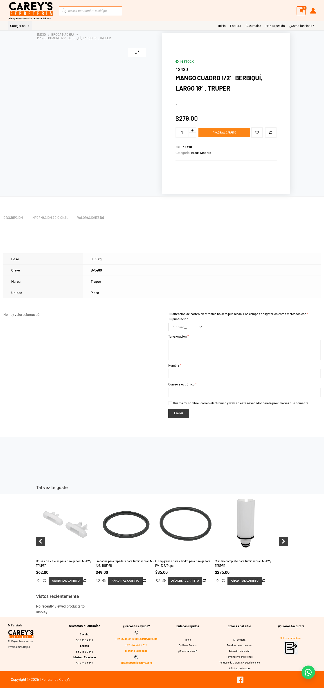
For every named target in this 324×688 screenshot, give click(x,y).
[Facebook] (240, 679)
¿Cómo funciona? (301, 26)
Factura (235, 26)
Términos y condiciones (239, 656)
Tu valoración (178, 336)
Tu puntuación (178, 319)
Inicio (222, 26)
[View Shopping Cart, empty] (301, 10)
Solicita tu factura (290, 638)
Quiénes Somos (187, 645)
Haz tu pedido (275, 26)
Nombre (175, 365)
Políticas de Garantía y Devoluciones (239, 662)
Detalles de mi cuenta (239, 645)
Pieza (95, 292)
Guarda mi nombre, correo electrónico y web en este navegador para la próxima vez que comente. (241, 403)
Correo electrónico (182, 384)
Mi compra (239, 639)
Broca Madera (62, 34)
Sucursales (253, 26)
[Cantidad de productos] (182, 132)
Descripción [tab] (13, 218)
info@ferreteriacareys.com (136, 662)
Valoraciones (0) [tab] (90, 218)
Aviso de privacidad (239, 651)
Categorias (20, 25)
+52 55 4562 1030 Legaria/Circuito (136, 639)
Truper (96, 281)
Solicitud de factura (239, 668)
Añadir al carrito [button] (66, 580)
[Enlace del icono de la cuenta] (313, 11)
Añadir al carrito (224, 132)
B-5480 (96, 270)
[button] (308, 672)
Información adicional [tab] (50, 218)
